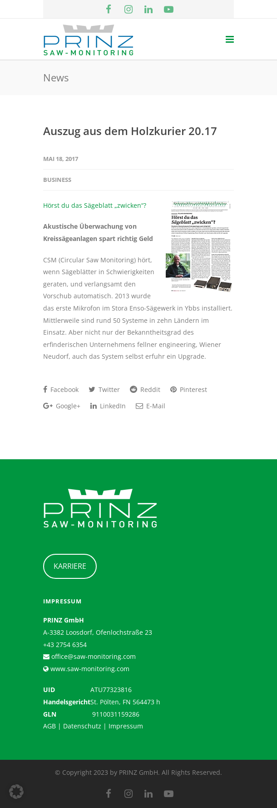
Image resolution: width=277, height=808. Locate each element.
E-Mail (150, 405)
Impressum (126, 726)
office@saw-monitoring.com (92, 656)
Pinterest (188, 389)
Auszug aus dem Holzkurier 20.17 (130, 130)
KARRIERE (70, 566)
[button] (16, 791)
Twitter (104, 389)
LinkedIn (108, 405)
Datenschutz (82, 726)
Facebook (61, 389)
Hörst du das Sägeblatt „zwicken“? (94, 205)
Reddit (145, 389)
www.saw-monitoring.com (89, 668)
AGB (49, 726)
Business (57, 180)
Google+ (61, 405)
